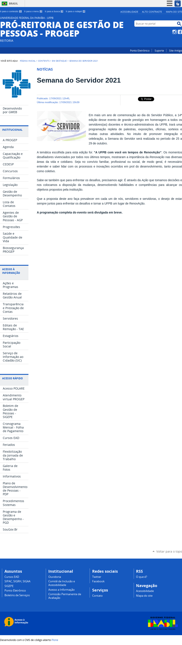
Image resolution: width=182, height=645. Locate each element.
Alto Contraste (152, 11)
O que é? (141, 577)
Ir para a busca (54, 11)
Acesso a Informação (61, 590)
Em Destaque (59, 60)
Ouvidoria (54, 577)
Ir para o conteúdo (11, 11)
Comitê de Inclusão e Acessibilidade (61, 583)
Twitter (96, 577)
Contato (97, 596)
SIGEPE (8, 586)
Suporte (159, 50)
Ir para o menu (33, 11)
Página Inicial (28, 60)
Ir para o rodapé (76, 11)
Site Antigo (175, 50)
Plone (55, 640)
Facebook (180, 32)
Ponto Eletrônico (139, 50)
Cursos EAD (11, 577)
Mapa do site (174, 11)
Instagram (174, 32)
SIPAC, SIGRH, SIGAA (17, 581)
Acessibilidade (129, 11)
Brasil (13, 3)
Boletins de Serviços (17, 595)
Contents (43, 60)
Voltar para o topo (169, 551)
